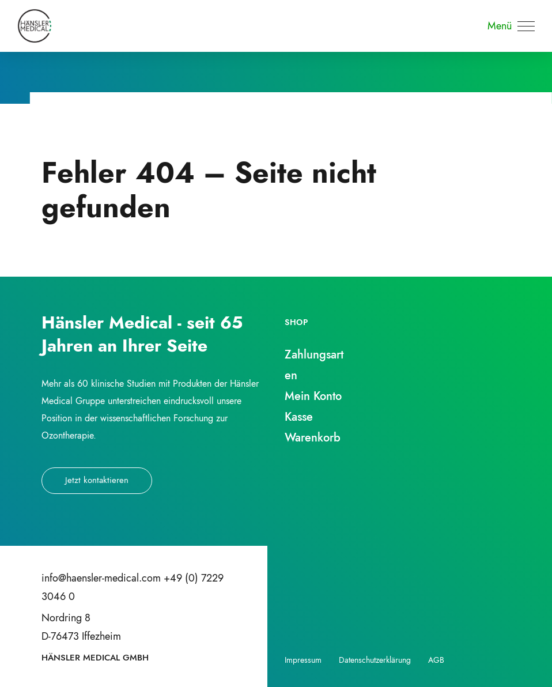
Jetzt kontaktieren (96, 480)
